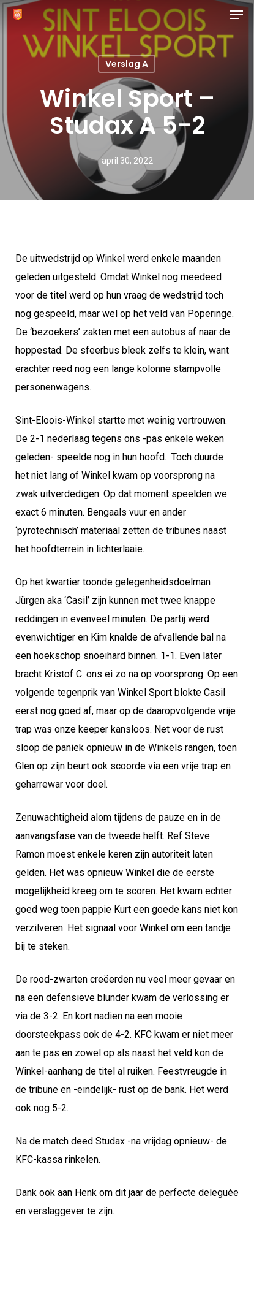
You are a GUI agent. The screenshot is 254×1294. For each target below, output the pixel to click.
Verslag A (126, 64)
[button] (236, 15)
